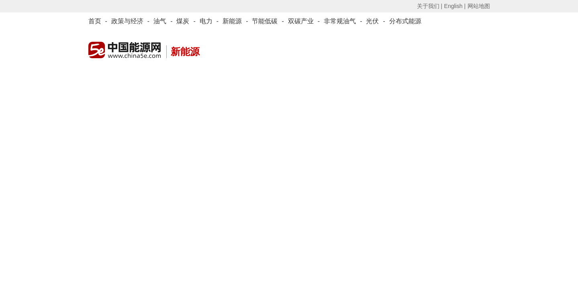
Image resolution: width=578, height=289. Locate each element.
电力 (206, 21)
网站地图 (479, 6)
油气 (159, 21)
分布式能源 (405, 21)
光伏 (372, 21)
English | (455, 6)
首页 (94, 21)
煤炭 (182, 21)
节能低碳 (265, 21)
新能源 (232, 21)
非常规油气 (340, 21)
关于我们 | (430, 6)
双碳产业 (301, 21)
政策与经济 (127, 21)
